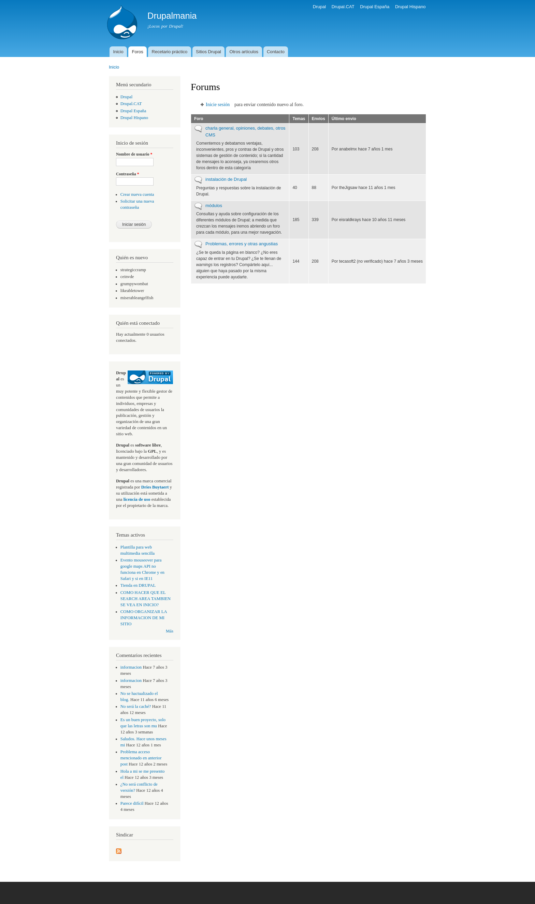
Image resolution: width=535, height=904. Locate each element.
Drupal (319, 6)
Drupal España (374, 6)
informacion (131, 667)
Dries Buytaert (155, 487)
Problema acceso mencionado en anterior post (141, 758)
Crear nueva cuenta (137, 194)
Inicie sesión (218, 104)
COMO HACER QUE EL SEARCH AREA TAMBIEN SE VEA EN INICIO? (145, 598)
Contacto (276, 51)
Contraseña (127, 174)
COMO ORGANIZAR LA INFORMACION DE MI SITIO (143, 617)
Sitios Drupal (208, 51)
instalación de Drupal (226, 179)
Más (169, 631)
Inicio (118, 51)
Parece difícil (132, 803)
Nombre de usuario (134, 154)
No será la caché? (135, 706)
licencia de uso (137, 499)
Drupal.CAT (343, 6)
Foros (137, 51)
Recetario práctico (170, 51)
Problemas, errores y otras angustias (241, 243)
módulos (213, 205)
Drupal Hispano (410, 6)
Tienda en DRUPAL (138, 585)
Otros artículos (244, 51)
